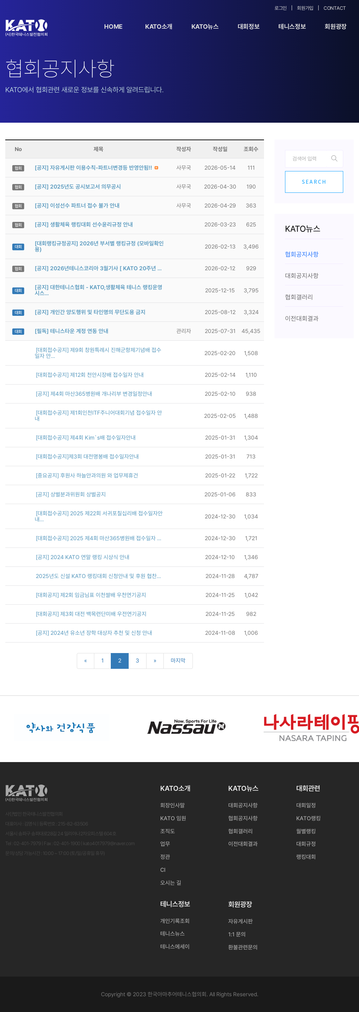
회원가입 (305, 8)
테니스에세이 (175, 946)
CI (162, 870)
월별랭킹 (306, 831)
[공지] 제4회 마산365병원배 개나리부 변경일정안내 (94, 393)
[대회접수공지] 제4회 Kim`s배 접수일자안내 (86, 437)
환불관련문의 (243, 947)
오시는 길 (170, 882)
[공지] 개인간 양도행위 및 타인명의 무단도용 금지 (90, 312)
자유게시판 (240, 921)
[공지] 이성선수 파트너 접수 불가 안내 (77, 205)
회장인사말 (172, 805)
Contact (335, 8)
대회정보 (249, 26)
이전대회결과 (243, 844)
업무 (165, 844)
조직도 (167, 831)
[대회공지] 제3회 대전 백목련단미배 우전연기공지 (91, 614)
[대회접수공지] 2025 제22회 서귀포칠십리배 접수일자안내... (99, 516)
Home (113, 26)
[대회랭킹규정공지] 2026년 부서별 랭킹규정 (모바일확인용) (99, 246)
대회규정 (306, 844)
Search (314, 181)
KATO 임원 (173, 818)
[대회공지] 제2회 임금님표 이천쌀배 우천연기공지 (91, 595)
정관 (165, 857)
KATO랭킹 (308, 818)
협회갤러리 (240, 831)
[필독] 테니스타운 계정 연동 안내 (71, 331)
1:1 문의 (237, 934)
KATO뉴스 (205, 26)
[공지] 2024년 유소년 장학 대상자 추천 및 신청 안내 (94, 633)
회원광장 (336, 26)
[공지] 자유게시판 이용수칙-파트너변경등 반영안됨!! (93, 167)
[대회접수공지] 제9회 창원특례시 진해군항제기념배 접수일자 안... (98, 353)
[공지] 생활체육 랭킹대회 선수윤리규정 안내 (84, 224)
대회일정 (306, 805)
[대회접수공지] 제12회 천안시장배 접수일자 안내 (90, 375)
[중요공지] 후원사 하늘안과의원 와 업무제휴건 (87, 475)
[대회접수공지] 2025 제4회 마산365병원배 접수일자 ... (98, 538)
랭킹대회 (306, 857)
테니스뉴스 (172, 933)
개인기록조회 (175, 921)
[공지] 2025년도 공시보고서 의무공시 (78, 186)
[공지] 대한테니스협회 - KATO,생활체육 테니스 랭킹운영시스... (98, 290)
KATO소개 (158, 26)
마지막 (178, 660)
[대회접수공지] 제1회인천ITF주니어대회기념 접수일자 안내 (98, 415)
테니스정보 (292, 26)
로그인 (281, 8)
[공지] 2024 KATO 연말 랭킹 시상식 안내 (82, 557)
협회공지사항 (243, 818)
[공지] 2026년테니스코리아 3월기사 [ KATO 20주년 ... (98, 268)
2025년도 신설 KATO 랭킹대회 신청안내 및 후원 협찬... (98, 576)
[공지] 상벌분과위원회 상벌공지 (71, 494)
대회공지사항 (243, 805)
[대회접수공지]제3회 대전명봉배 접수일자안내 (87, 456)
